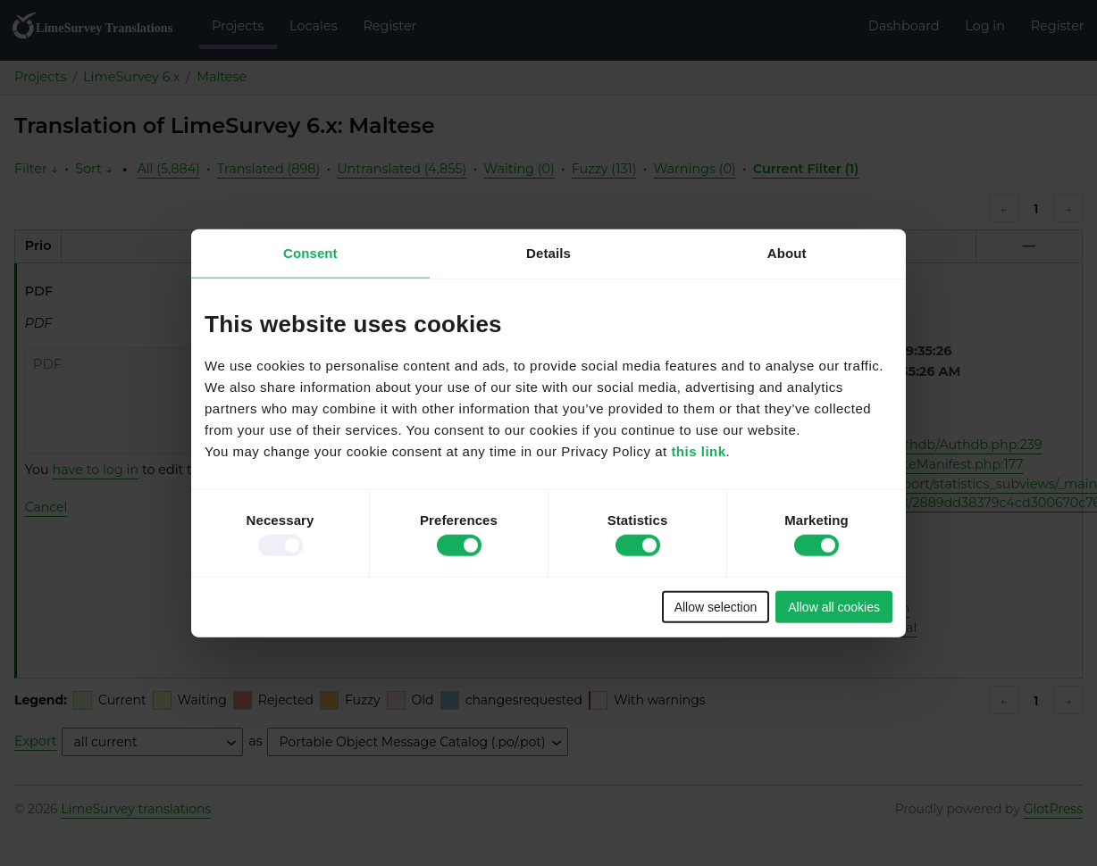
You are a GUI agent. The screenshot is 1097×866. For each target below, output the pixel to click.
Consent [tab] (310, 253)
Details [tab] (548, 253)
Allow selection (716, 606)
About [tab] (787, 253)
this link (698, 450)
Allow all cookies (834, 606)
